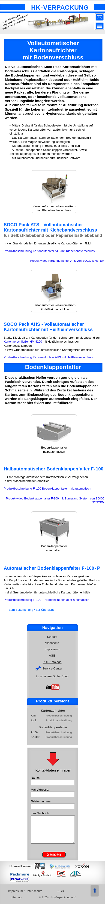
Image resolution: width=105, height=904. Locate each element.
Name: (35, 777)
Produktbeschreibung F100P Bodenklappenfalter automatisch (46, 600)
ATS (36, 715)
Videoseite (52, 643)
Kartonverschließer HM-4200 (23, 341)
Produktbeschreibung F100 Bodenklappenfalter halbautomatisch (47, 488)
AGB (52, 655)
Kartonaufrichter (53, 710)
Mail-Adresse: (40, 789)
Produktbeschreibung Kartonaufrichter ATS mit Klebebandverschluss (49, 251)
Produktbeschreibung (59, 715)
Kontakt (52, 636)
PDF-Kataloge (52, 662)
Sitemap (17, 897)
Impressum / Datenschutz (25, 891)
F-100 (35, 732)
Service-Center (49, 668)
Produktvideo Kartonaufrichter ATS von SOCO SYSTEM (67, 260)
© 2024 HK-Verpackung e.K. (58, 897)
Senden (54, 854)
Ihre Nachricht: (41, 813)
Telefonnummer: (41, 801)
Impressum (52, 649)
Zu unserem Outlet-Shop (52, 676)
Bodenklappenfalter (53, 727)
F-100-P (35, 737)
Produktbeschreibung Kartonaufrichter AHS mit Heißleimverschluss (48, 357)
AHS (36, 720)
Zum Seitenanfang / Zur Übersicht (31, 609)
